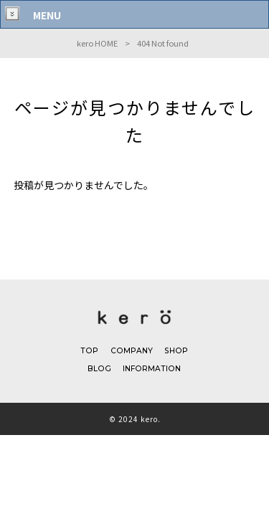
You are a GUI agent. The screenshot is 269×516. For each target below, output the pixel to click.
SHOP (176, 355)
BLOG (99, 373)
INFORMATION (151, 373)
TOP (89, 355)
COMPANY (131, 355)
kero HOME (97, 43)
